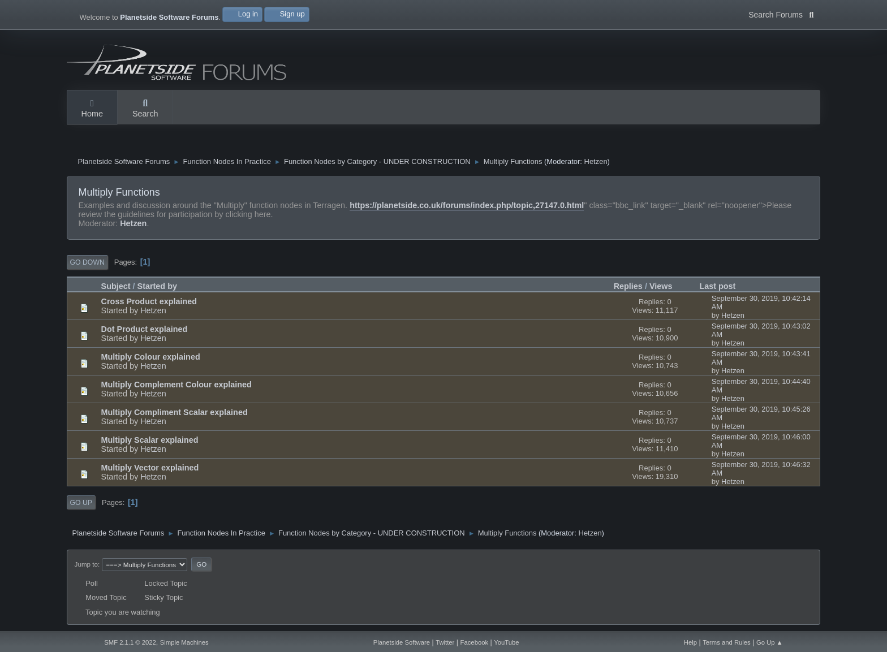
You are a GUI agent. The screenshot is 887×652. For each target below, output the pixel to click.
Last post (722, 286)
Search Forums (780, 13)
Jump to (86, 564)
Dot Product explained (144, 329)
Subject (116, 286)
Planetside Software (401, 642)
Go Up (81, 503)
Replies (628, 286)
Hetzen (596, 162)
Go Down (87, 262)
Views (661, 286)
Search (145, 109)
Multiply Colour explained (150, 356)
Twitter (445, 642)
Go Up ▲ (769, 642)
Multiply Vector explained (150, 467)
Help (690, 642)
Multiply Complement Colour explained (176, 384)
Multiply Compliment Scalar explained (174, 412)
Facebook (474, 642)
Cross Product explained (149, 301)
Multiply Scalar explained (150, 439)
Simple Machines (184, 642)
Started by (157, 286)
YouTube (506, 642)
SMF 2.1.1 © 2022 (130, 642)
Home (92, 109)
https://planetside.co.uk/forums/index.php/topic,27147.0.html (467, 205)
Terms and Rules (727, 642)
